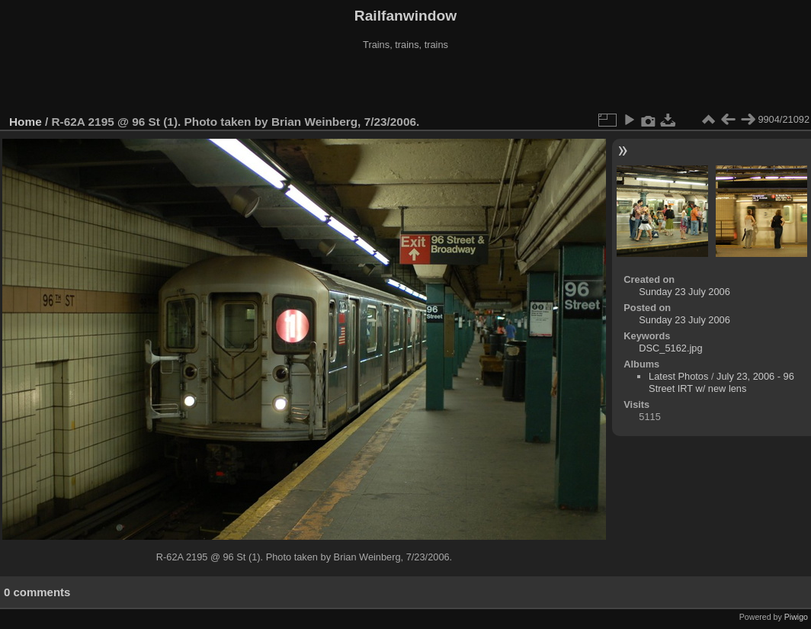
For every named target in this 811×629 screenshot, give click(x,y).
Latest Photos (678, 376)
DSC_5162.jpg (670, 348)
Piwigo (796, 616)
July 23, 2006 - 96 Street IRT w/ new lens (721, 382)
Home (25, 121)
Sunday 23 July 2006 (684, 291)
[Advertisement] (405, 83)
